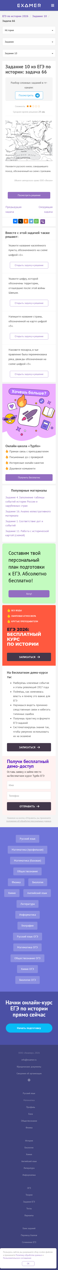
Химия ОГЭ (27, 969)
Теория (29, 1194)
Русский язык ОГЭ (27, 936)
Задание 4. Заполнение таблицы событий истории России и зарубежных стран (24, 501)
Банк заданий (29, 1228)
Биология (37, 882)
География (27, 925)
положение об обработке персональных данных (28, 821)
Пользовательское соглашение (17, 1258)
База (30, 1113)
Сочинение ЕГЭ (29, 1242)
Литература (27, 904)
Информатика (27, 914)
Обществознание (27, 871)
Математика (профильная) (27, 849)
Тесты (29, 1208)
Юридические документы (29, 1066)
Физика (16, 882)
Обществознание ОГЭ (27, 958)
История (29, 1140)
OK (28, 1263)
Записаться (27, 657)
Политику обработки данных (29, 1255)
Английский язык (37, 893)
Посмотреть (29, 95)
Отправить (27, 806)
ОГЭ (29, 1188)
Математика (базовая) (27, 860)
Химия (12, 893)
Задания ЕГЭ (29, 1201)
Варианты (29, 1215)
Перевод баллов (29, 1235)
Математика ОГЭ (27, 947)
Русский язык (27, 838)
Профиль (30, 1107)
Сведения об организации (29, 1073)
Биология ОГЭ (27, 980)
